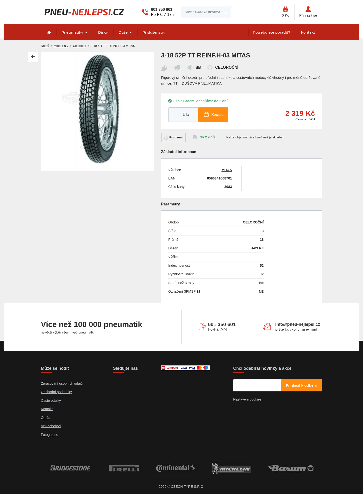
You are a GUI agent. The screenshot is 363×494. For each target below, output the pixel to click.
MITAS (226, 170)
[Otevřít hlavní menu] (285, 12)
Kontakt (308, 32)
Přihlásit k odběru (301, 385)
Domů (45, 46)
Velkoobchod (51, 426)
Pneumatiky (73, 32)
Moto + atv (61, 46)
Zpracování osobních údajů (62, 383)
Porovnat (173, 137)
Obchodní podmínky (56, 392)
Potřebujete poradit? (271, 32)
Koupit (213, 114)
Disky (103, 32)
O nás (45, 418)
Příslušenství (154, 32)
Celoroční (79, 46)
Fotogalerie (49, 435)
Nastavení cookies (247, 399)
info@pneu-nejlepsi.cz (297, 324)
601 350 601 (161, 9)
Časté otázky (51, 400)
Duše (124, 32)
